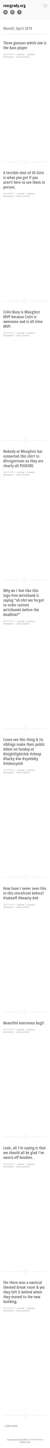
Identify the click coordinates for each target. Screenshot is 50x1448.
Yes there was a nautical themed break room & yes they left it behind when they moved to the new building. (24, 1292)
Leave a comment (22, 57)
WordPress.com (25, 1442)
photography (8, 57)
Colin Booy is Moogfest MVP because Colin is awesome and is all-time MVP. (23, 319)
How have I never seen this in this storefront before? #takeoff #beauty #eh (24, 893)
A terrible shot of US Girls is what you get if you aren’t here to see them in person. (24, 180)
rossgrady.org (14, 5)
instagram (31, 54)
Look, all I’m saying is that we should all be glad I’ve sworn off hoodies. (24, 1152)
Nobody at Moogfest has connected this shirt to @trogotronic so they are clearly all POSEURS (23, 458)
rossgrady (21, 54)
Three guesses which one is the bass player (25, 45)
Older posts (10, 1425)
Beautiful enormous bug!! (23, 1023)
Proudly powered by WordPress (17, 1439)
